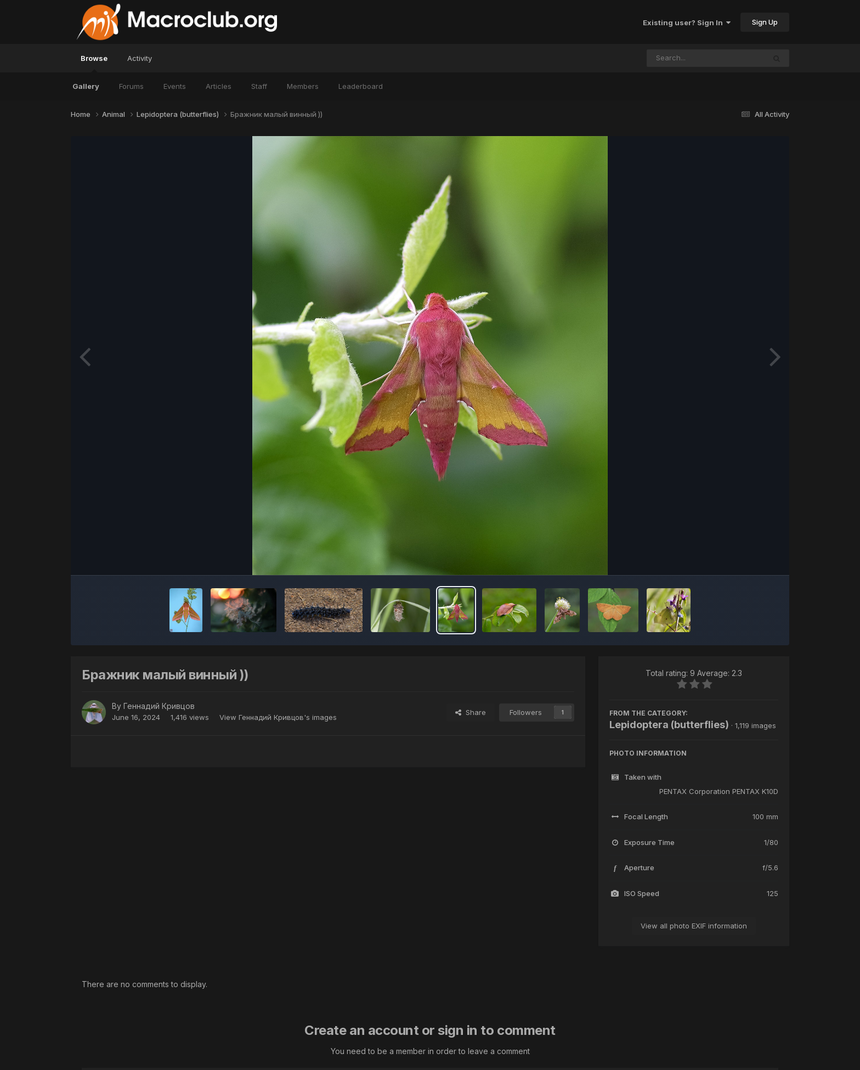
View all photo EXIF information (694, 925)
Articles (218, 86)
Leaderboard (360, 86)
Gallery (85, 86)
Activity (139, 58)
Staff (259, 86)
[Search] (676, 58)
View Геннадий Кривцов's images (278, 717)
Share (470, 712)
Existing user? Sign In (687, 22)
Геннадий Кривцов (159, 706)
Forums (131, 86)
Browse (94, 63)
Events (174, 86)
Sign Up (765, 22)
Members (303, 86)
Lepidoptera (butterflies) (669, 724)
